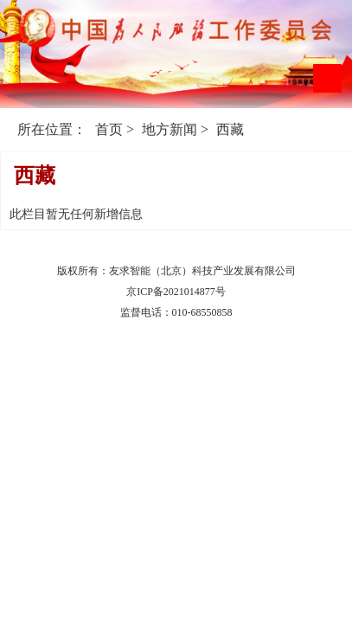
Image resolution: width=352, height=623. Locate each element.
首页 (109, 129)
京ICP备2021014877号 (176, 292)
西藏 (230, 129)
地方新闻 (169, 129)
